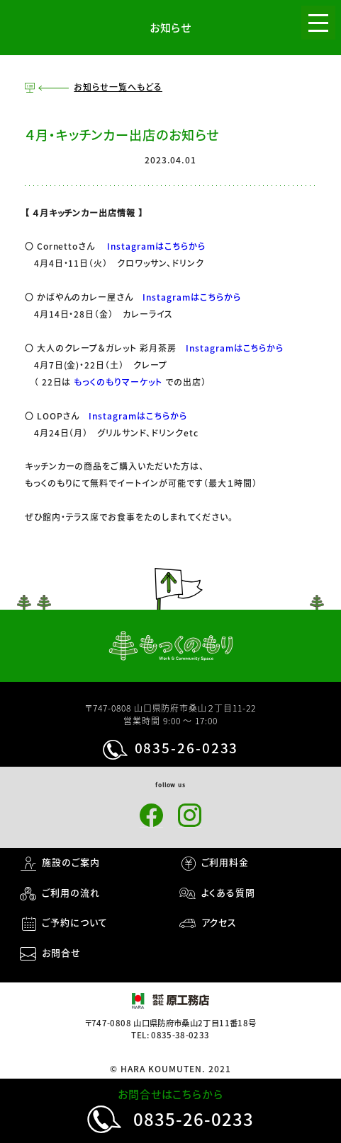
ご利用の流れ (71, 892)
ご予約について (75, 922)
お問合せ (61, 952)
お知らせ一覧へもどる (118, 87)
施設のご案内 (71, 862)
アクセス (219, 922)
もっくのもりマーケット (118, 382)
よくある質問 (228, 892)
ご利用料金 (225, 862)
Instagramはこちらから (156, 246)
